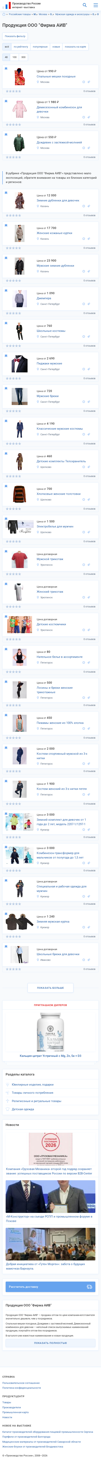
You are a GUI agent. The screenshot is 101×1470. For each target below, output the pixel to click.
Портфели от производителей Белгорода (26, 1436)
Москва (43, 14)
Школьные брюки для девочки (58, 954)
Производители (11, 1407)
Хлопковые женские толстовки (59, 494)
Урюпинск (45, 564)
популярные (40, 46)
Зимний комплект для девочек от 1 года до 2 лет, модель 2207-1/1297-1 (61, 822)
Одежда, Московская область (94, 14)
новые (56, 46)
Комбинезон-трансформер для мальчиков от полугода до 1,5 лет (60, 855)
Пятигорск (45, 662)
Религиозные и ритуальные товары (36, 1101)
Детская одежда (23, 1109)
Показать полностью (50, 1343)
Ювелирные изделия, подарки (33, 1084)
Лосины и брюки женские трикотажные (55, 690)
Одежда (52, 14)
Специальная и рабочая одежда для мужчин (61, 889)
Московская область (36, 14)
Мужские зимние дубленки (55, 265)
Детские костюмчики (51, 624)
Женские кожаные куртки (54, 233)
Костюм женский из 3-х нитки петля (62, 789)
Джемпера (44, 298)
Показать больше (50, 987)
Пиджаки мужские (49, 363)
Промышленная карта (15, 1412)
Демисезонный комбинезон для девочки (59, 110)
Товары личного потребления (32, 1092)
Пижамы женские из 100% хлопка (60, 723)
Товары (6, 1402)
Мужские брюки (48, 396)
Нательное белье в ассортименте (60, 657)
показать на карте (75, 46)
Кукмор (43, 829)
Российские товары (20, 14)
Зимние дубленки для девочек (58, 200)
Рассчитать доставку (50, 1287)
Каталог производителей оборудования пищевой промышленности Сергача (47, 1431)
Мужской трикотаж (50, 559)
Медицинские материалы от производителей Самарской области (41, 1441)
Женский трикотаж (50, 591)
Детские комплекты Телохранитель (61, 461)
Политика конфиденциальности (21, 1387)
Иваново (43, 959)
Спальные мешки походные (56, 76)
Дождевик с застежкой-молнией (59, 142)
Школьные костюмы (51, 331)
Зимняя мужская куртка (53, 921)
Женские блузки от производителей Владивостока (32, 1446)
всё (7, 46)
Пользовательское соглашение (21, 1383)
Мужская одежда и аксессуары (72, 14)
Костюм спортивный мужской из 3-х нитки (62, 756)
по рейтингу (21, 46)
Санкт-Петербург (48, 304)
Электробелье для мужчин (55, 526)
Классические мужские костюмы (60, 428)
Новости (7, 1417)
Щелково (44, 467)
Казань (43, 206)
